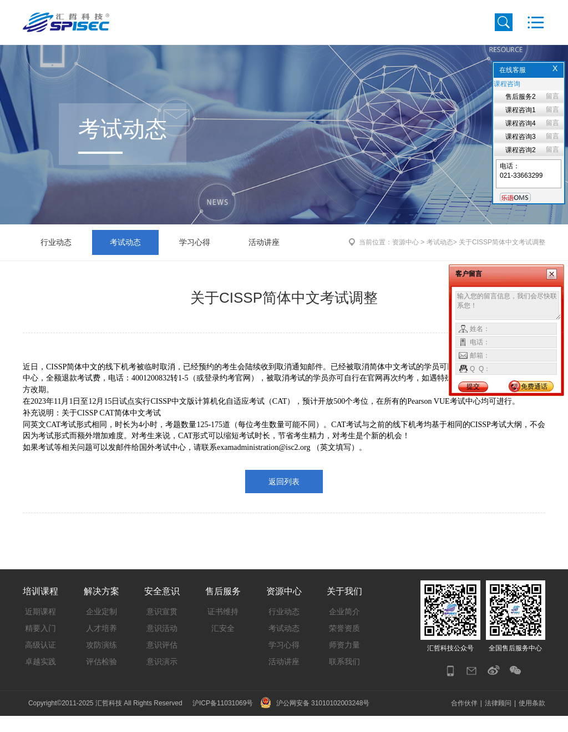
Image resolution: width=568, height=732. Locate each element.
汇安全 (223, 642)
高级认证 (40, 659)
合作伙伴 (464, 719)
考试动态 (125, 256)
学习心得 (194, 256)
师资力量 (344, 659)
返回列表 (284, 496)
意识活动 (162, 642)
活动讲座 (264, 256)
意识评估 (162, 659)
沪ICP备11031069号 (222, 719)
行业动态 (56, 256)
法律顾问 (498, 719)
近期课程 (40, 625)
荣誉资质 (344, 642)
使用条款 (532, 719)
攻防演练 (101, 659)
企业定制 (101, 625)
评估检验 (101, 675)
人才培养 (101, 642)
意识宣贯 (162, 625)
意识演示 (162, 675)
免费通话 (534, 386)
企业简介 (344, 625)
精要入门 (40, 642)
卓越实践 (40, 675)
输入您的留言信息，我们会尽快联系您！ (508, 305)
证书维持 (223, 625)
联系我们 (344, 675)
